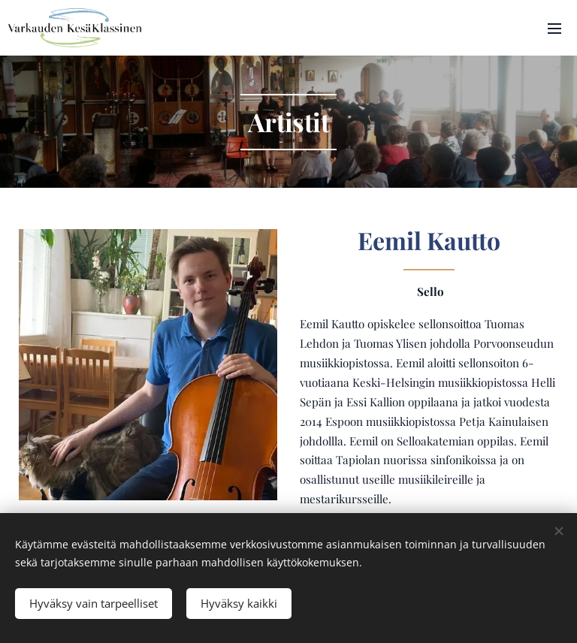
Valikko (554, 28)
